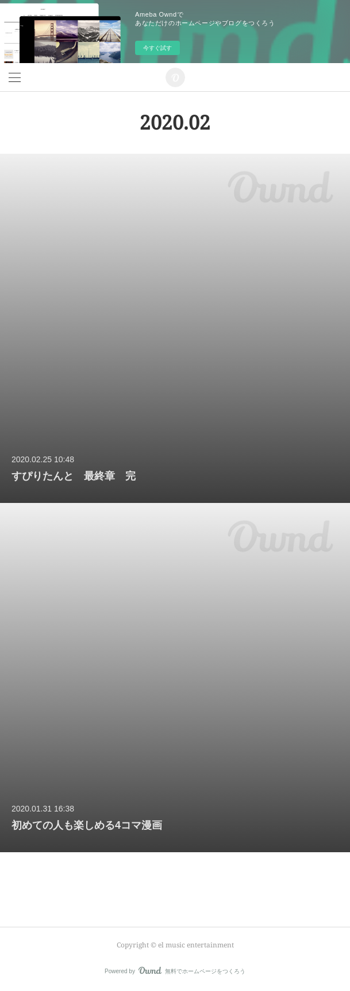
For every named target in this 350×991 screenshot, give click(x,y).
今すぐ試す (157, 48)
